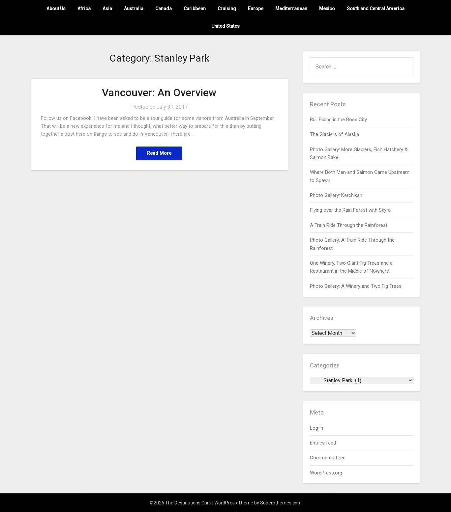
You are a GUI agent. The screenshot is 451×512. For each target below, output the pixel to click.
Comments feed (328, 458)
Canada (163, 8)
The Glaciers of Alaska (334, 134)
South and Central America (376, 8)
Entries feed (323, 443)
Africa (84, 8)
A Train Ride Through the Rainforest (348, 225)
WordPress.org (326, 473)
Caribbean (195, 8)
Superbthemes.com (281, 502)
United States (225, 26)
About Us (56, 8)
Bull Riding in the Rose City (338, 119)
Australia (133, 8)
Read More (159, 153)
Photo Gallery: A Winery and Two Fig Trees (356, 286)
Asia (107, 8)
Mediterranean (291, 8)
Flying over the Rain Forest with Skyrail (351, 210)
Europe (255, 8)
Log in (316, 428)
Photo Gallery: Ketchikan (336, 195)
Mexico (327, 8)
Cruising (227, 8)
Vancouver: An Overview (159, 92)
